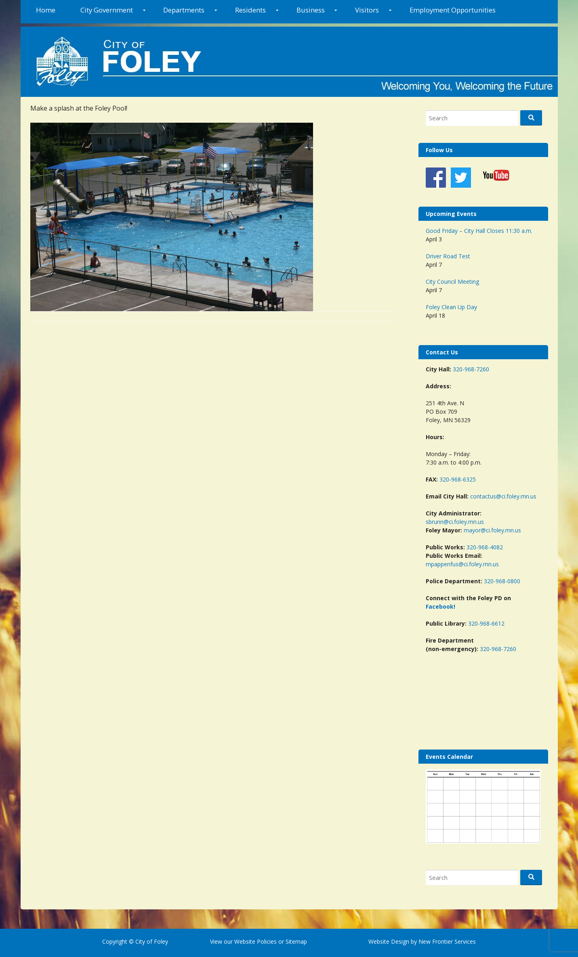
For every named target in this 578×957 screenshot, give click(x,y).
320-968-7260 (471, 369)
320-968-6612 (486, 623)
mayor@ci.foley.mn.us (492, 530)
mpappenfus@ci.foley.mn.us (462, 564)
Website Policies (255, 941)
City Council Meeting (452, 281)
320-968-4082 (485, 547)
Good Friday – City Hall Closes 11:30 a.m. (479, 231)
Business (310, 10)
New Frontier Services (447, 941)
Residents (250, 10)
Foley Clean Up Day (451, 307)
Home (45, 10)
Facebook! (440, 606)
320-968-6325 (457, 479)
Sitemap (295, 941)
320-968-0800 (502, 581)
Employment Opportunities (453, 10)
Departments (183, 10)
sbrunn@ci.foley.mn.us (455, 522)
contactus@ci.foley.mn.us (503, 496)
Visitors (367, 10)
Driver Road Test (448, 256)
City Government (106, 10)
